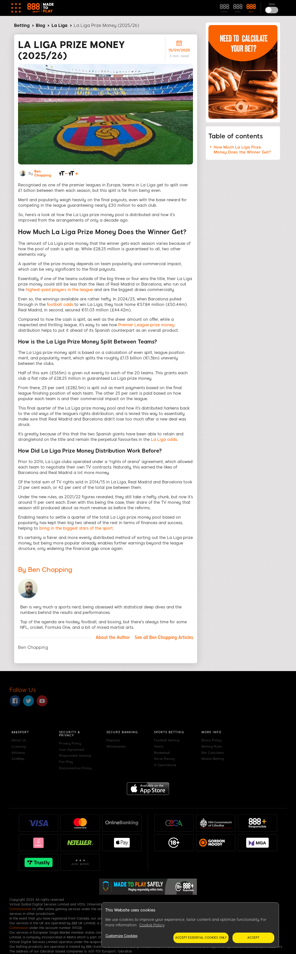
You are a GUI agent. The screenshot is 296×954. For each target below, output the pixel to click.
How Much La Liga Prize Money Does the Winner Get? (242, 149)
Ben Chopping (42, 173)
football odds (60, 304)
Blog (40, 25)
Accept (253, 937)
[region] (190, 925)
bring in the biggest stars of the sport (76, 528)
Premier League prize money (146, 325)
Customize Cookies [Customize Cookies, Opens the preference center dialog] (121, 936)
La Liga (59, 25)
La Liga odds (164, 439)
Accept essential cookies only (201, 937)
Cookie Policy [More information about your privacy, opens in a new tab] (151, 925)
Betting (22, 25)
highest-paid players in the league (59, 289)
